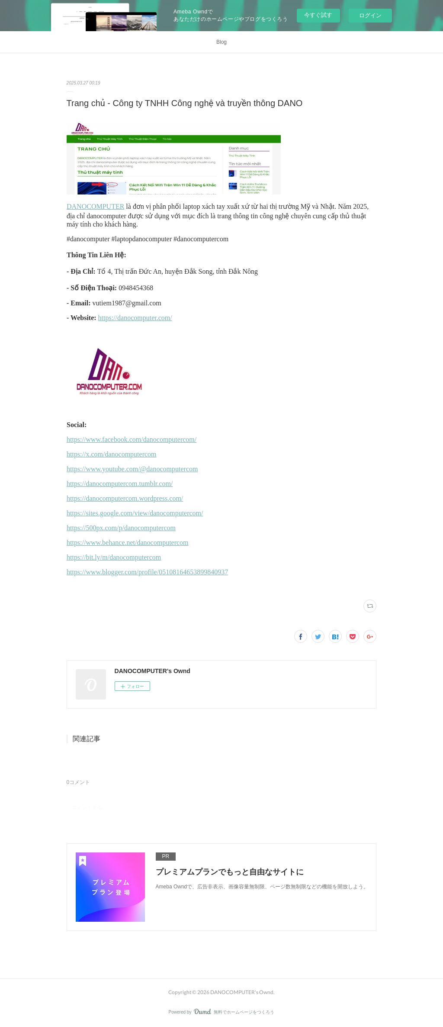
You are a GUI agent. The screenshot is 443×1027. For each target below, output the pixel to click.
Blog (221, 42)
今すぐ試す (318, 15)
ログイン (370, 15)
